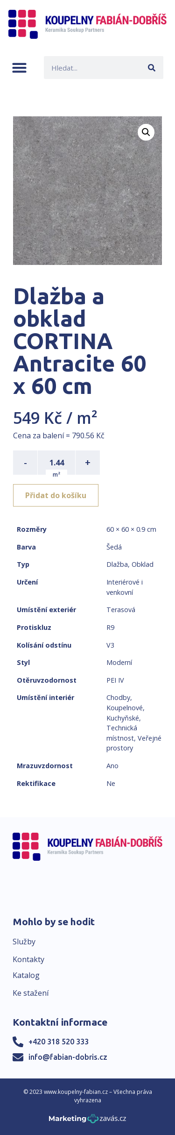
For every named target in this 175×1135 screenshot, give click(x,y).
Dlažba (117, 564)
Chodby (118, 697)
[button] (19, 67)
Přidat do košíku (55, 495)
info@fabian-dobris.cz (67, 1057)
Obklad (143, 564)
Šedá (114, 547)
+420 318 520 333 (58, 1041)
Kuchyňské (122, 718)
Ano (112, 765)
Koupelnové (124, 707)
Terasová (120, 609)
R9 (110, 627)
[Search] (151, 67)
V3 (110, 645)
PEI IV (115, 680)
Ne (110, 783)
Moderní (119, 662)
